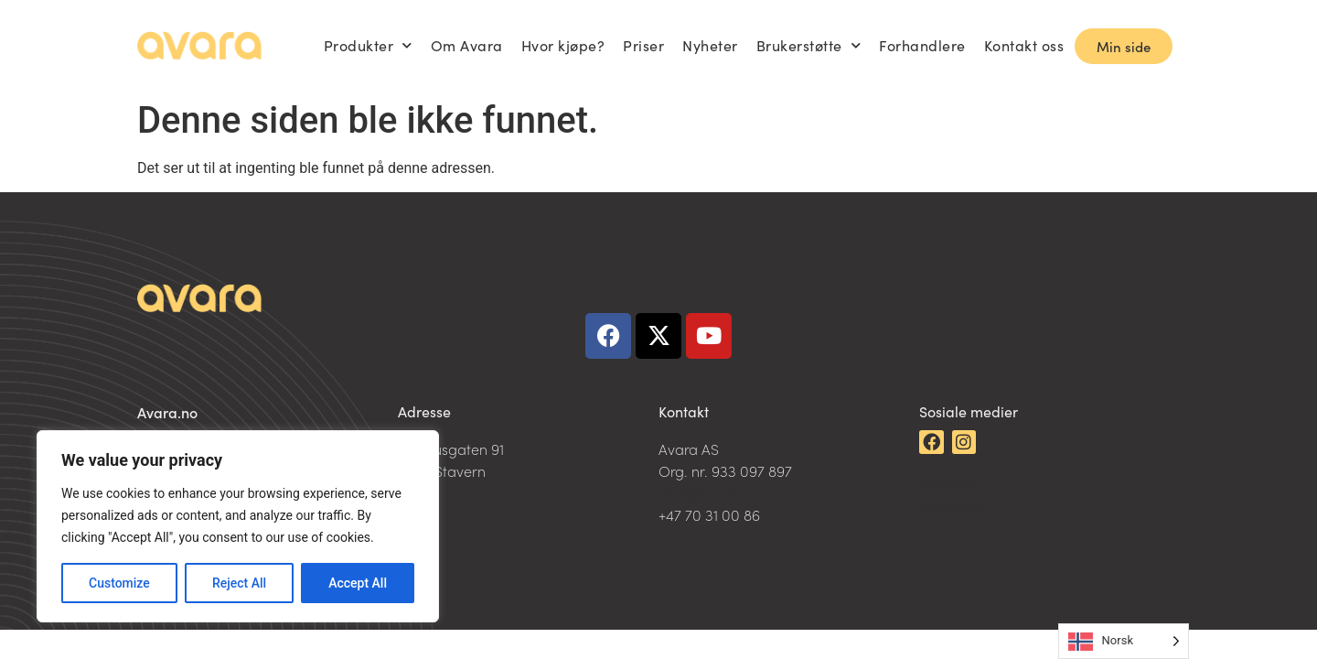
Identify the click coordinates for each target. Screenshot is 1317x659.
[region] (238, 526)
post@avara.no (710, 492)
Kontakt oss (1024, 45)
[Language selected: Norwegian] (1123, 641)
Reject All (239, 583)
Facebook (951, 505)
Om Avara (467, 45)
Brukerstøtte (809, 45)
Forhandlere (922, 45)
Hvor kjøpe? (563, 45)
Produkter (368, 45)
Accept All (357, 583)
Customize (119, 583)
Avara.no (167, 412)
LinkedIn (947, 483)
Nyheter (710, 45)
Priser (643, 45)
